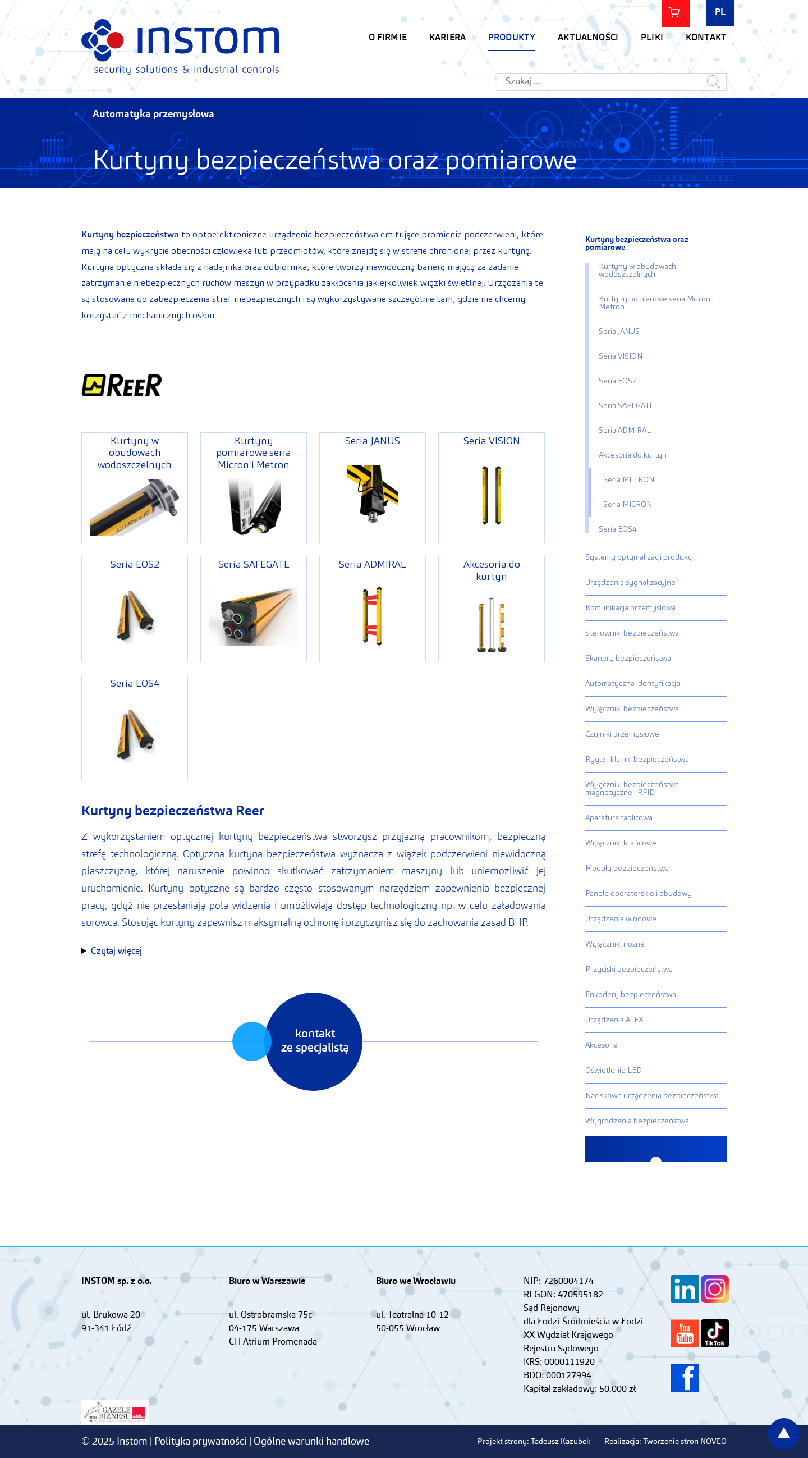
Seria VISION (620, 356)
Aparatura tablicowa (619, 818)
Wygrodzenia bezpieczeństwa (637, 1121)
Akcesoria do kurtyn (633, 455)
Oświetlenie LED (613, 1071)
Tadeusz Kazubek (560, 1442)
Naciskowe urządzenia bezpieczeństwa (652, 1096)
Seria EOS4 (618, 529)
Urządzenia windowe (620, 919)
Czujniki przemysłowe (622, 734)
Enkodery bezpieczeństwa (630, 995)
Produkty (511, 38)
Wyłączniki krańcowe (620, 843)
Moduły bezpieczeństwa (627, 868)
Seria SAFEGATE (626, 406)
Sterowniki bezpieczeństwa (632, 633)
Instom (180, 47)
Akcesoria (601, 1045)
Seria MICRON (627, 505)
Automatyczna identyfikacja (632, 684)
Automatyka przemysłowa (153, 114)
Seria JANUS (619, 332)
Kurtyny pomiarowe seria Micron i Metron (656, 303)
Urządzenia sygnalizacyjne (630, 583)
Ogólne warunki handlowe (311, 1442)
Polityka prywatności (201, 1442)
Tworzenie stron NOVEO (685, 1442)
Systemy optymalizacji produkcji (640, 557)
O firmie (388, 38)
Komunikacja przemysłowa (630, 608)
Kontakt (706, 38)
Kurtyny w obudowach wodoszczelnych (637, 270)
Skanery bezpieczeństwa (628, 658)
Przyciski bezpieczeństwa (629, 969)
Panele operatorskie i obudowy (638, 894)
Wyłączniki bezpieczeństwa (632, 709)
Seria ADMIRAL (625, 431)
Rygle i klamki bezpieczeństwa (637, 760)
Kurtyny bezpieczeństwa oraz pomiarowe (636, 244)
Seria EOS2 (618, 381)
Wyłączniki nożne (615, 944)
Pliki (652, 38)
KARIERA (447, 38)
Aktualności (588, 38)
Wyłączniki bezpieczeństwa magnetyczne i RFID (632, 789)
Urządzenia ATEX (614, 1020)
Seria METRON (628, 480)
